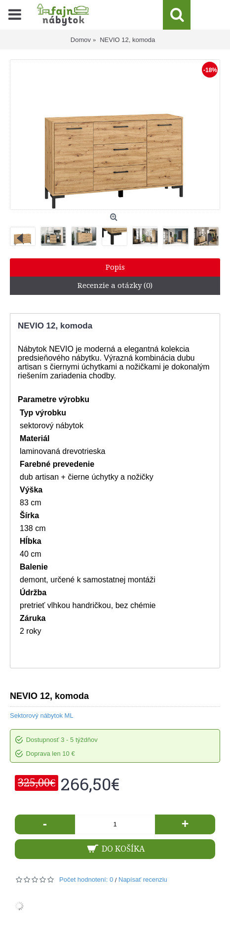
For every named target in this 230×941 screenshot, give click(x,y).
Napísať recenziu (142, 879)
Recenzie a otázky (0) (115, 285)
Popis (115, 267)
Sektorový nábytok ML (42, 715)
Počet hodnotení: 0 (86, 879)
